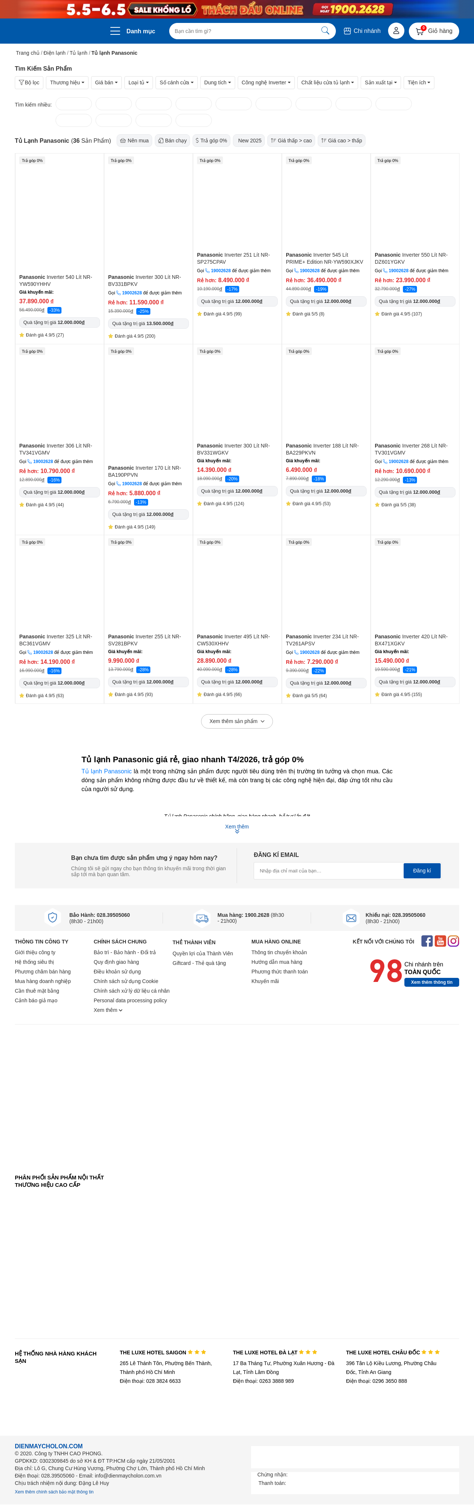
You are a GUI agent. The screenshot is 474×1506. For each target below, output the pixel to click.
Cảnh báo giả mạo (36, 1000)
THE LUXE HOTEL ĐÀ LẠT (275, 1352)
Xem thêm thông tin (432, 982)
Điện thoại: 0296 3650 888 (376, 1381)
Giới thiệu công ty (35, 952)
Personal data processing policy (130, 1000)
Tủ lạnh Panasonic (106, 771)
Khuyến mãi (265, 981)
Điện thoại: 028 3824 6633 (150, 1381)
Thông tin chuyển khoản (279, 952)
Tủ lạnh (78, 53)
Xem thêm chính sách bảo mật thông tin (54, 1492)
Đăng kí (422, 871)
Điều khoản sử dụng (117, 972)
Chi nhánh (361, 31)
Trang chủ (28, 53)
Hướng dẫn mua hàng (276, 962)
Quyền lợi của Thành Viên (203, 953)
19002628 (132, 293)
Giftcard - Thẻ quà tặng (199, 963)
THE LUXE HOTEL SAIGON (163, 1352)
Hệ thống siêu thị (34, 962)
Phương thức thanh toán (279, 972)
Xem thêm (108, 1010)
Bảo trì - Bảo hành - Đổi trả (125, 952)
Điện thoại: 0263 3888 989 (263, 1381)
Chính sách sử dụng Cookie (126, 981)
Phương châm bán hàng (43, 972)
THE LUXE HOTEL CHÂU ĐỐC (393, 1352)
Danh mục (141, 31)
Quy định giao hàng (116, 962)
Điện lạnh (55, 53)
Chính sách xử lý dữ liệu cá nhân (132, 991)
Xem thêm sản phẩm (237, 721)
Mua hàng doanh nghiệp (43, 981)
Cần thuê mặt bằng (37, 991)
